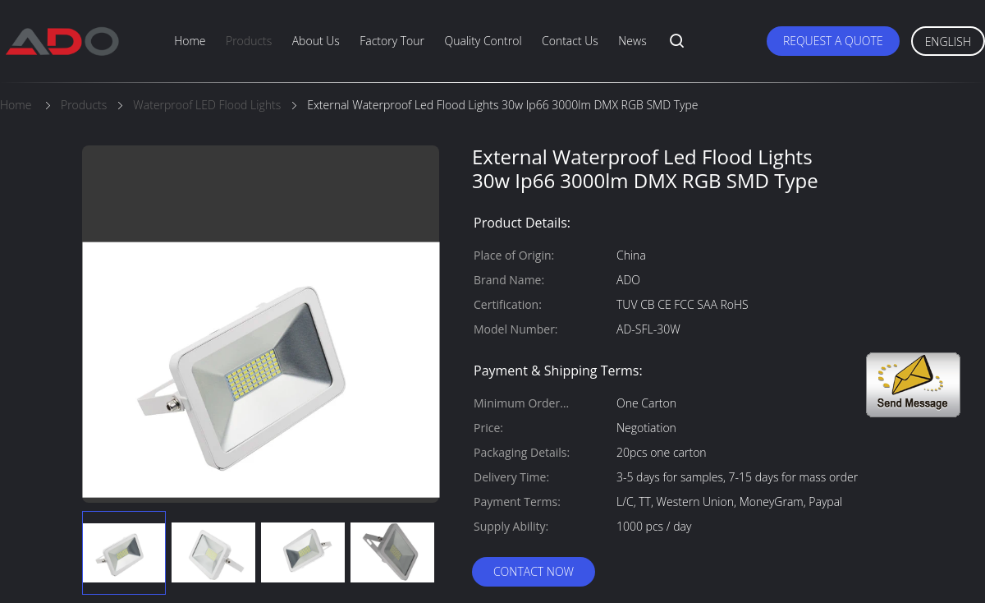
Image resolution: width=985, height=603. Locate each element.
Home (189, 40)
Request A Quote (833, 40)
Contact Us (570, 40)
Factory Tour (392, 40)
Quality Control (482, 40)
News (632, 40)
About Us (316, 40)
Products (249, 40)
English (948, 41)
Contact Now (533, 571)
